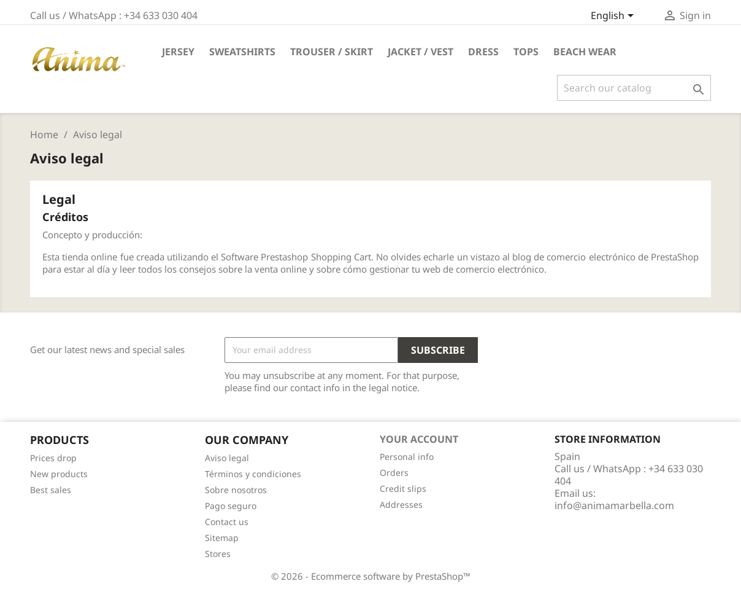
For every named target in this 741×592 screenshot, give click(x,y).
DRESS (483, 51)
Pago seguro (230, 506)
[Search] (634, 88)
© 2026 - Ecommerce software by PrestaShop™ (370, 576)
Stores (218, 553)
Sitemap (222, 537)
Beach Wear (584, 51)
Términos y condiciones (253, 474)
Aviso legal (227, 458)
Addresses (401, 504)
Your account (419, 439)
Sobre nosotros (236, 490)
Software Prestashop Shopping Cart (296, 257)
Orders (394, 472)
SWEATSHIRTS (242, 51)
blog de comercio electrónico (573, 257)
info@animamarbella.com (614, 505)
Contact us (226, 522)
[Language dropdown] (614, 16)
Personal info (407, 456)
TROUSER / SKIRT (331, 51)
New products (59, 474)
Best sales (50, 490)
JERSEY (178, 51)
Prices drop (53, 458)
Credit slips (403, 488)
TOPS (526, 51)
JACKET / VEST (420, 51)
